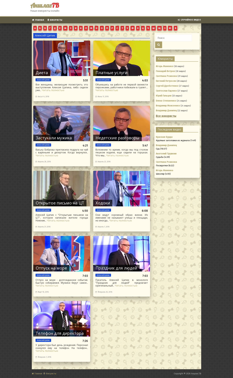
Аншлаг (44, 5)
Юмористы (56, 20)
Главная (39, 20)
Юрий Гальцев (163, 95)
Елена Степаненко (166, 100)
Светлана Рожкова (166, 76)
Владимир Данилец (166, 110)
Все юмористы (166, 116)
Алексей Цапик (43, 80)
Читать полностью (53, 90)
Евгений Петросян (166, 81)
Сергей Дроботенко (167, 86)
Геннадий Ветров (165, 71)
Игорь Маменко (164, 66)
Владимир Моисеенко (168, 105)
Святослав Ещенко (166, 90)
